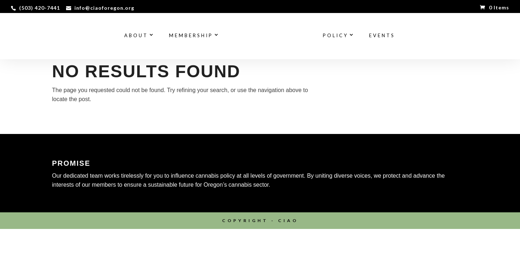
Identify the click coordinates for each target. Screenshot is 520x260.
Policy (335, 35)
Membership (191, 35)
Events (382, 35)
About (136, 35)
